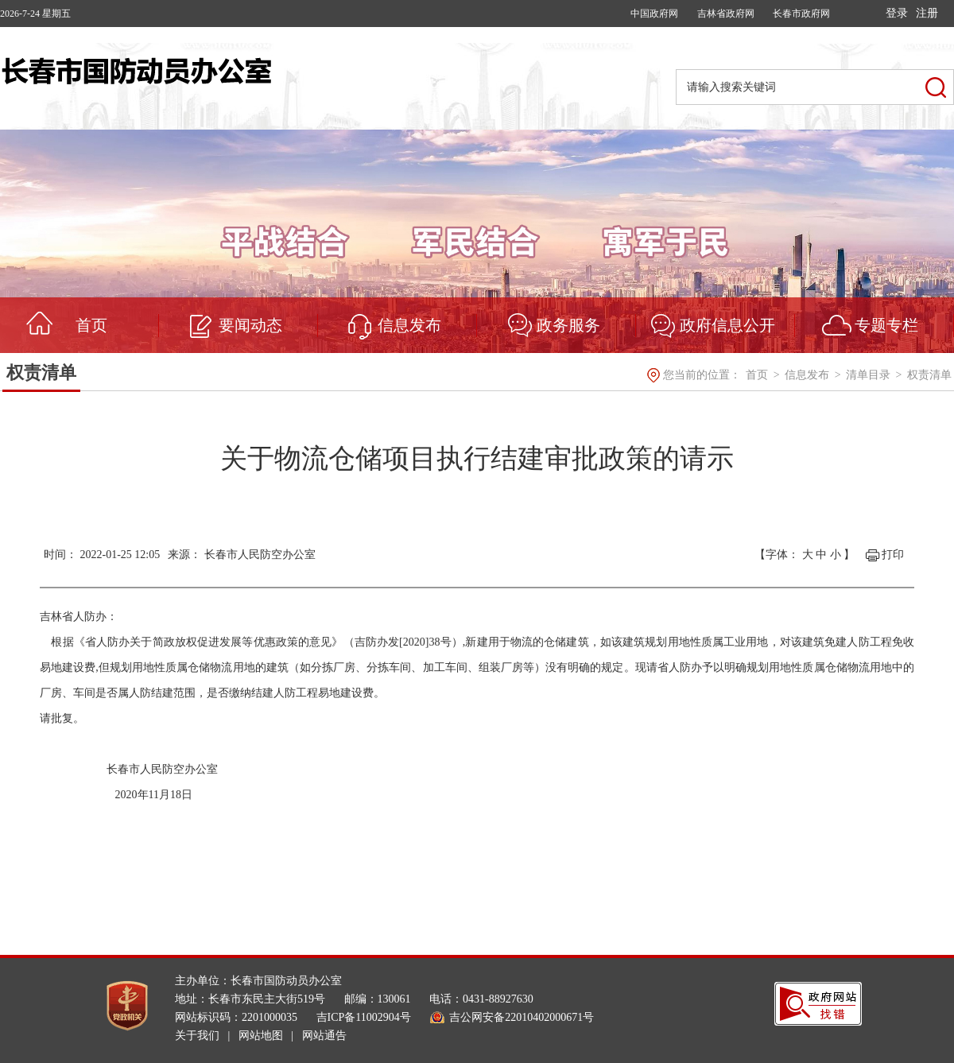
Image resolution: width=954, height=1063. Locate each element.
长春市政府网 (801, 13)
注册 (927, 13)
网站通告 (324, 1036)
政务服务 (568, 325)
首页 (91, 325)
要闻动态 (250, 325)
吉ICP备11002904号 (363, 1017)
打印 (893, 555)
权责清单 (41, 372)
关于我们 (197, 1036)
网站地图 (260, 1036)
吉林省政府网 (725, 13)
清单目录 (870, 375)
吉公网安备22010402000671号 (521, 1017)
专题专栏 (886, 325)
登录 (897, 13)
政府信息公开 (727, 325)
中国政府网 (654, 13)
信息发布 (409, 325)
